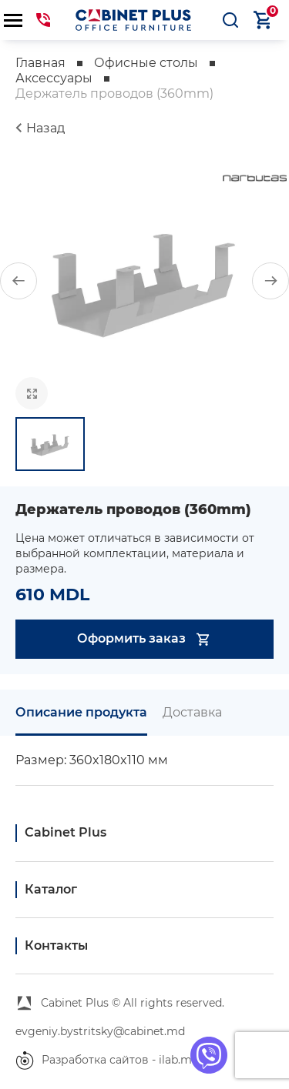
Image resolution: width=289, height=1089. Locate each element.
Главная (40, 62)
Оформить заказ (144, 639)
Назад (45, 128)
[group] (144, 280)
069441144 (43, 20)
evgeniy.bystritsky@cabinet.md (100, 1031)
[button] (18, 280)
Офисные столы (146, 62)
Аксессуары (53, 78)
